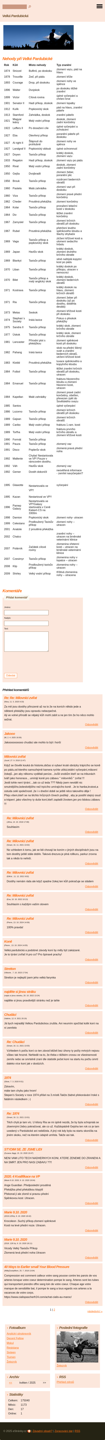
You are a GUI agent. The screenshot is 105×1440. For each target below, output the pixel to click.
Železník (12, 1361)
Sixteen (11, 1352)
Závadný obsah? (42, 1431)
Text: (6, 629)
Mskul (10, 1343)
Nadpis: (7, 618)
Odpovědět (91, 724)
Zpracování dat (64, 1431)
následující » (94, 1311)
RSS (77, 1431)
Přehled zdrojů (65, 1382)
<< (10, 1382)
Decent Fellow (15, 1338)
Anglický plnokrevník (19, 1333)
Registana (13, 1347)
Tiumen (11, 1357)
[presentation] (27, 662)
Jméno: (7, 607)
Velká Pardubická (15, 16)
